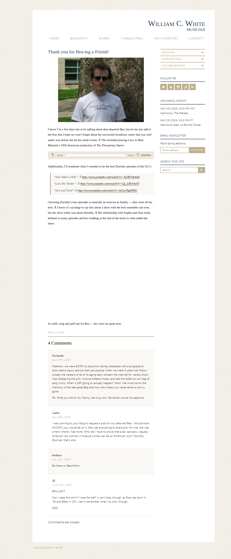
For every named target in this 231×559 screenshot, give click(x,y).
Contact (196, 38)
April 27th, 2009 (61, 359)
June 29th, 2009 (61, 484)
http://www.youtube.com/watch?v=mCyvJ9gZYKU (107, 190)
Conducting (132, 38)
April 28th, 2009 (61, 417)
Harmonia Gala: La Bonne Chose (180, 125)
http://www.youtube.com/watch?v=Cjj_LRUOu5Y (109, 183)
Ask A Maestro (166, 38)
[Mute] (138, 155)
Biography (79, 38)
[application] (101, 155)
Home (54, 38)
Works (104, 38)
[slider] (95, 155)
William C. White (176, 23)
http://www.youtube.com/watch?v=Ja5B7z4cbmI (111, 177)
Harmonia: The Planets (174, 113)
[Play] (53, 155)
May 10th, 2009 (61, 459)
